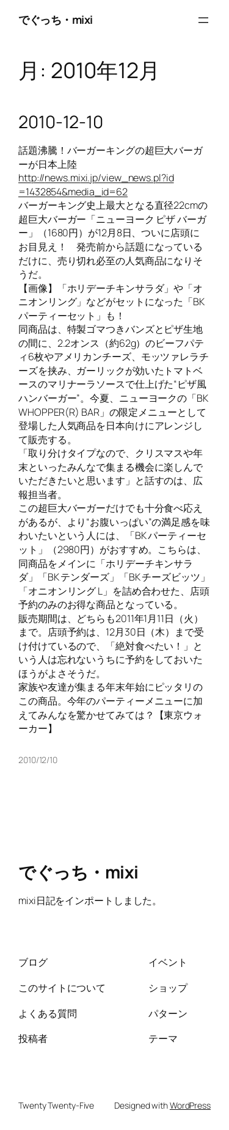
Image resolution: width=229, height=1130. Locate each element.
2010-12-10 (60, 122)
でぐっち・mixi (55, 19)
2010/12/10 (37, 760)
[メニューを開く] (203, 20)
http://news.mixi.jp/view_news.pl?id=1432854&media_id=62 (96, 184)
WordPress (190, 1105)
